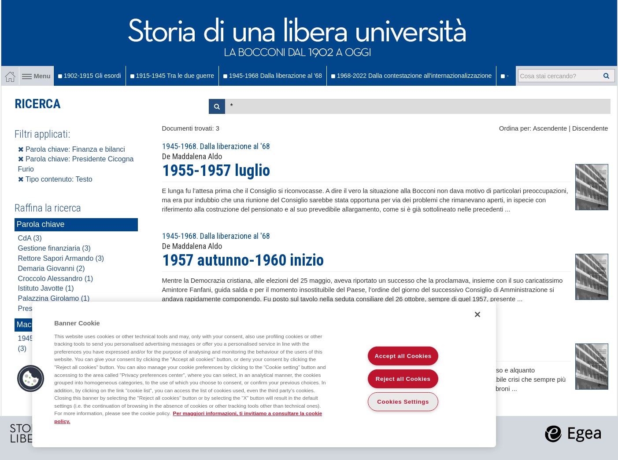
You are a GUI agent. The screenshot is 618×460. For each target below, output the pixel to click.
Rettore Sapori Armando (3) (61, 258)
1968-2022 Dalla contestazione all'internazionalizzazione (411, 75)
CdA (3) (30, 238)
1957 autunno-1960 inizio (243, 260)
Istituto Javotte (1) (46, 288)
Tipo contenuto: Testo (55, 179)
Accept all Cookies (403, 356)
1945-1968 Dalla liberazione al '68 (272, 75)
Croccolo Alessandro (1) (55, 278)
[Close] (477, 314)
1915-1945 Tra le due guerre (172, 75)
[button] (31, 379)
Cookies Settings (403, 401)
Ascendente (550, 128)
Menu (36, 76)
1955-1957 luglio (216, 170)
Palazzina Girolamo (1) (54, 298)
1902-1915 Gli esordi (89, 75)
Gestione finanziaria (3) (54, 248)
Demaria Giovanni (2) (51, 268)
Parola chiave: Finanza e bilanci (71, 149)
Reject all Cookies (403, 379)
